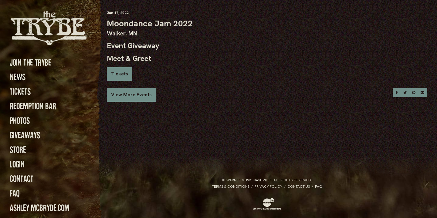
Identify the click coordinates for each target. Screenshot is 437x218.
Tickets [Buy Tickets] (119, 74)
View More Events (131, 94)
